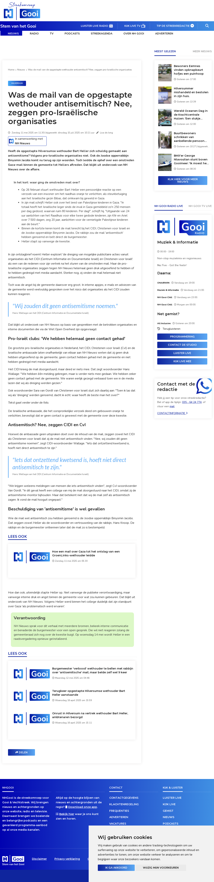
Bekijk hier (66, 814)
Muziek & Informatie (177, 242)
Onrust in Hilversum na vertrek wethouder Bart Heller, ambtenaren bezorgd (90, 715)
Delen (21, 752)
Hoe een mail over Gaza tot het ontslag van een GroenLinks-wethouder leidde (86, 553)
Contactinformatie (172, 413)
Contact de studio (182, 345)
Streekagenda (101, 33)
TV (52, 33)
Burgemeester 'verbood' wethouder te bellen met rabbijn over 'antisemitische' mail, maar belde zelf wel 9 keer (92, 670)
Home (11, 69)
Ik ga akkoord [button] (116, 868)
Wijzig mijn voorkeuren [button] (161, 868)
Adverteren (164, 33)
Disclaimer (39, 859)
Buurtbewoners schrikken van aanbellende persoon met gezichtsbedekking (191, 137)
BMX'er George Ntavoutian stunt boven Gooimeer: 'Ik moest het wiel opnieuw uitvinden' (191, 159)
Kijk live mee (182, 361)
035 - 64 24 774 (192, 402)
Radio (34, 33)
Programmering (182, 336)
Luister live (182, 353)
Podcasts (72, 33)
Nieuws (13, 33)
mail (172, 406)
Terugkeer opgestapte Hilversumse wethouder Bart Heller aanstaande (88, 692)
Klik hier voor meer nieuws (183, 180)
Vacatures (117, 823)
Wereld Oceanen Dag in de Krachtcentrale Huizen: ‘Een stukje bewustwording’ (191, 114)
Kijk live (169, 804)
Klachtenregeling (124, 804)
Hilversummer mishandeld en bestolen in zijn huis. (191, 92)
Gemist (168, 811)
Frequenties (119, 811)
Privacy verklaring (67, 859)
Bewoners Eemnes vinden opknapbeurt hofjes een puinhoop (189, 69)
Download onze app (82, 807)
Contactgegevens (123, 797)
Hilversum (17, 83)
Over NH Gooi (133, 33)
